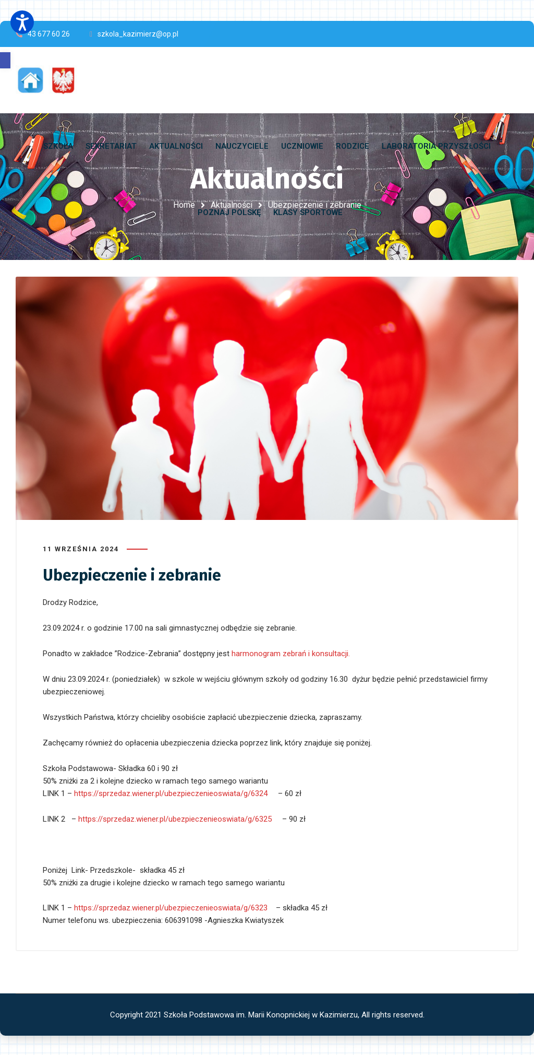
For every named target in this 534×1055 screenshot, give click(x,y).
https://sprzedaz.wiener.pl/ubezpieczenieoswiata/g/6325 (175, 818)
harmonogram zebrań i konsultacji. (292, 652)
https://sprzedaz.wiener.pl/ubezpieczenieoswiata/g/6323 (171, 906)
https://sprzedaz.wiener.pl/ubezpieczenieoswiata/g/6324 (171, 792)
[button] (5, 60)
